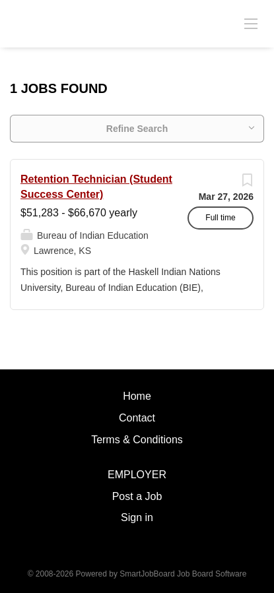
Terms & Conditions (137, 439)
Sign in (137, 517)
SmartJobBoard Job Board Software (183, 573)
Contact (137, 417)
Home (137, 396)
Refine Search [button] (137, 128)
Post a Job (137, 496)
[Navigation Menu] (250, 23)
